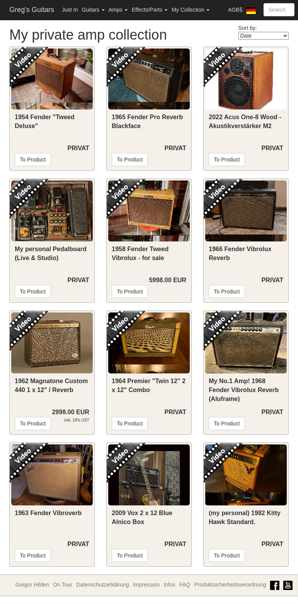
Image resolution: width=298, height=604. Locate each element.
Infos (169, 584)
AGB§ (235, 10)
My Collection (191, 10)
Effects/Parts (150, 10)
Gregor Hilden (32, 584)
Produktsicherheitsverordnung (230, 584)
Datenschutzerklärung (102, 584)
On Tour (63, 584)
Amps (118, 10)
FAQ (184, 584)
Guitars (93, 10)
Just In (70, 10)
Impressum (146, 584)
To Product (33, 159)
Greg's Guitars (31, 10)
